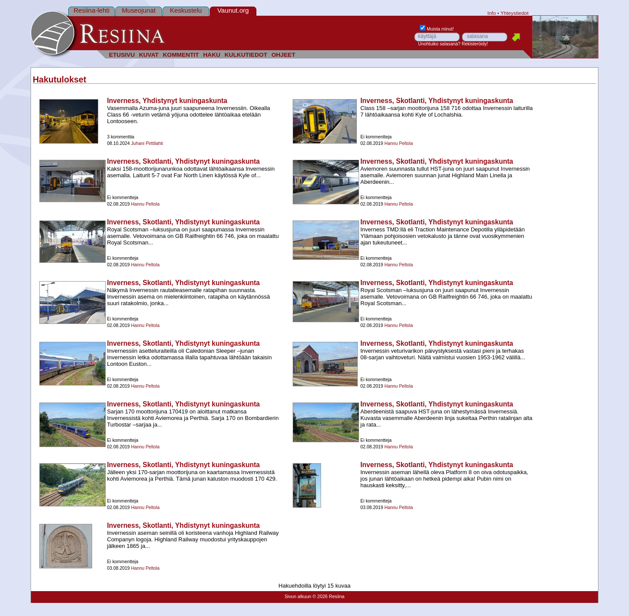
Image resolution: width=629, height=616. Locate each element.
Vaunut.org (233, 10)
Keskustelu (186, 10)
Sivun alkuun (297, 596)
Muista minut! (437, 29)
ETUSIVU (122, 55)
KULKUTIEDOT (246, 55)
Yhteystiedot (515, 13)
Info (491, 13)
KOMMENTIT (181, 55)
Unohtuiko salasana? (439, 43)
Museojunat (139, 10)
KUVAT (149, 55)
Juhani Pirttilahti (147, 143)
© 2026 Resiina (328, 596)
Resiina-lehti (91, 10)
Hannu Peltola (398, 143)
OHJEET (283, 55)
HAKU (211, 55)
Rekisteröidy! (475, 43)
